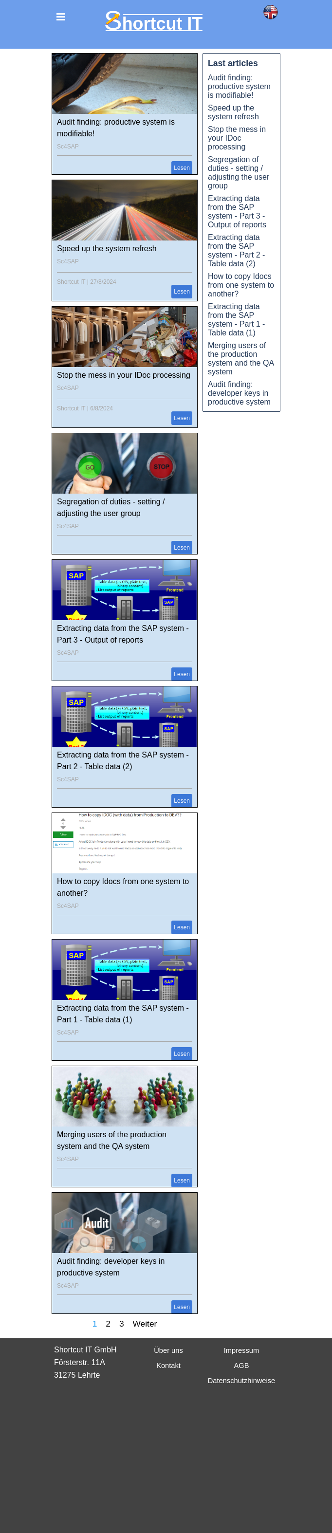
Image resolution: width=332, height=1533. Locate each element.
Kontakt (168, 1365)
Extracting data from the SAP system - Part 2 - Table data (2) (236, 250)
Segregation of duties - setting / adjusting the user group (238, 172)
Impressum (241, 1350)
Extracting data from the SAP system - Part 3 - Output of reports (237, 211)
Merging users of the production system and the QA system (241, 358)
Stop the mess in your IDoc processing (123, 375)
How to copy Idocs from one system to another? (241, 285)
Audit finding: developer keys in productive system (239, 393)
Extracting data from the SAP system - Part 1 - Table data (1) (236, 319)
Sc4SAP (68, 146)
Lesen (182, 168)
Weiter (145, 1324)
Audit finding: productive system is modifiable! (239, 86)
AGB (241, 1365)
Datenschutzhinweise (242, 1381)
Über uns (168, 1350)
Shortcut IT (71, 281)
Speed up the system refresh (107, 248)
